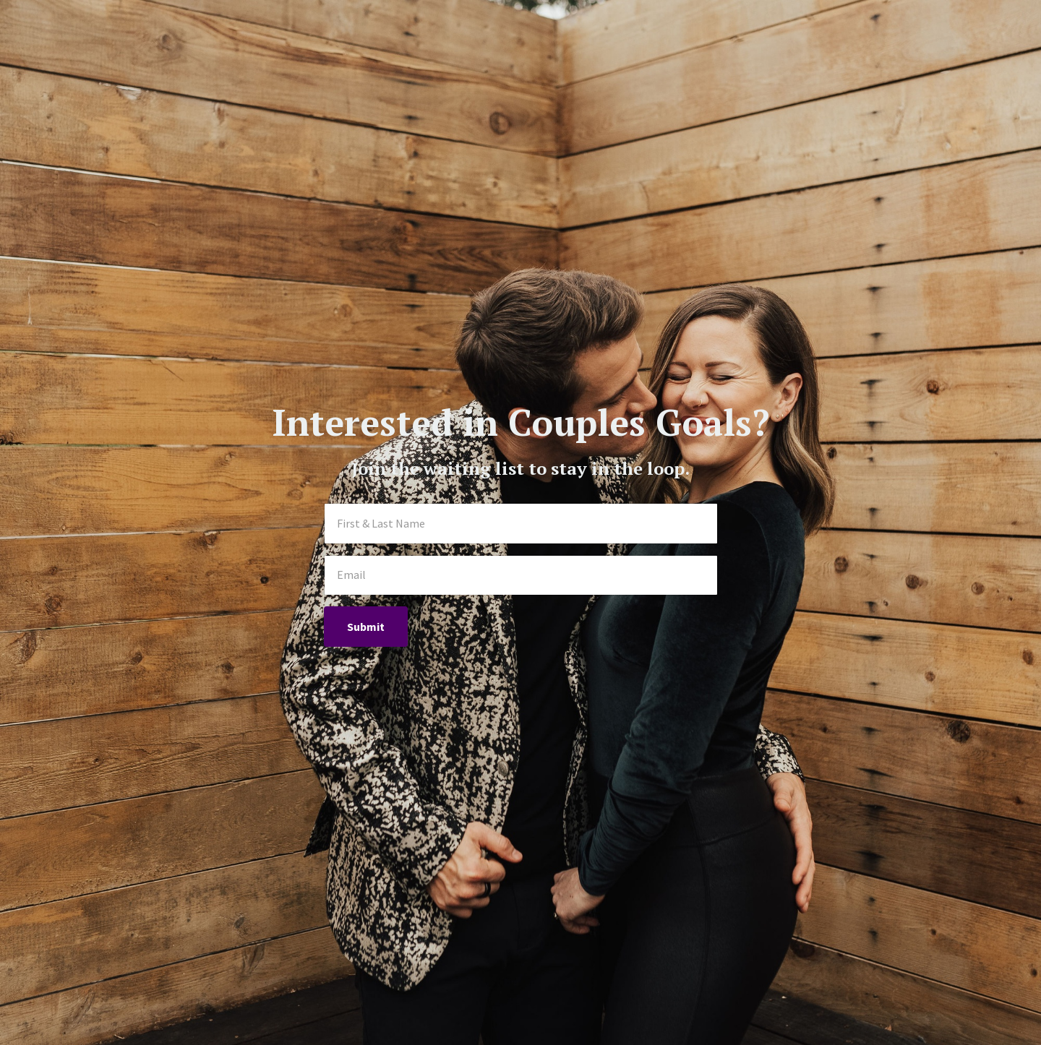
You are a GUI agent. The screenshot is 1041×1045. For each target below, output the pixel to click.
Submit (366, 626)
